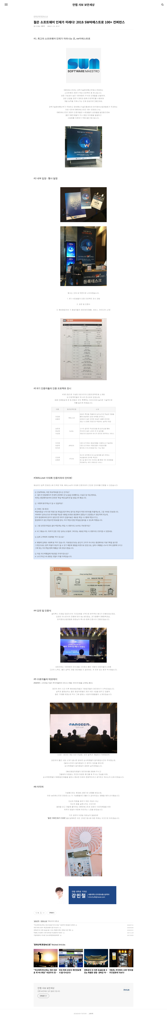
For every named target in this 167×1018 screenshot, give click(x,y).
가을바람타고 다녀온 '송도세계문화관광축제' (46, 935)
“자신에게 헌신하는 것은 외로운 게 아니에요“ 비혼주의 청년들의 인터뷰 (54, 925)
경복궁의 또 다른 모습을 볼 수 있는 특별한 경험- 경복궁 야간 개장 (52, 930)
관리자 (91, 1014)
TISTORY (84, 1014)
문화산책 (36, 921)
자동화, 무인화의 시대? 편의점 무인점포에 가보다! (48, 933)
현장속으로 (44, 921)
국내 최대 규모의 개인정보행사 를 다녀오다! (46, 927)
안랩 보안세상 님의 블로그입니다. (49, 991)
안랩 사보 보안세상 (83, 4)
